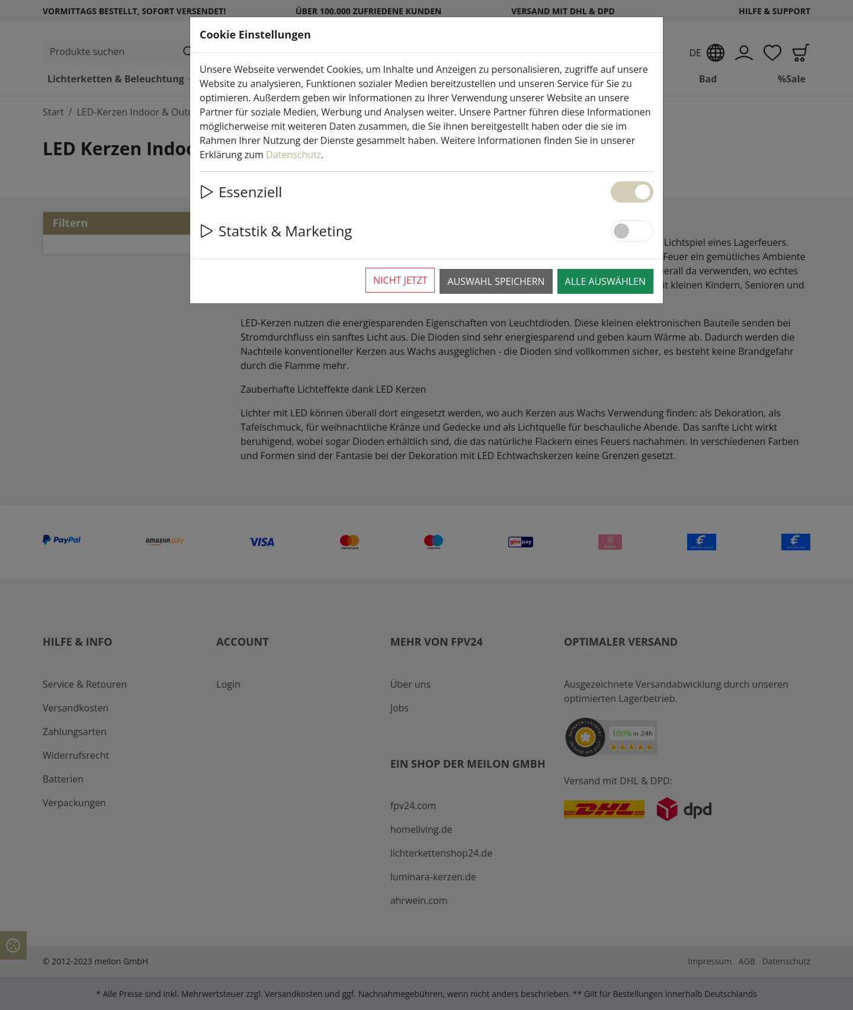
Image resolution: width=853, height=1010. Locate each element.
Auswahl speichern (495, 281)
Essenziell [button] (241, 191)
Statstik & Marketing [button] (276, 231)
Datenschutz (293, 154)
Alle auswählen (605, 281)
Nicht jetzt (400, 280)
